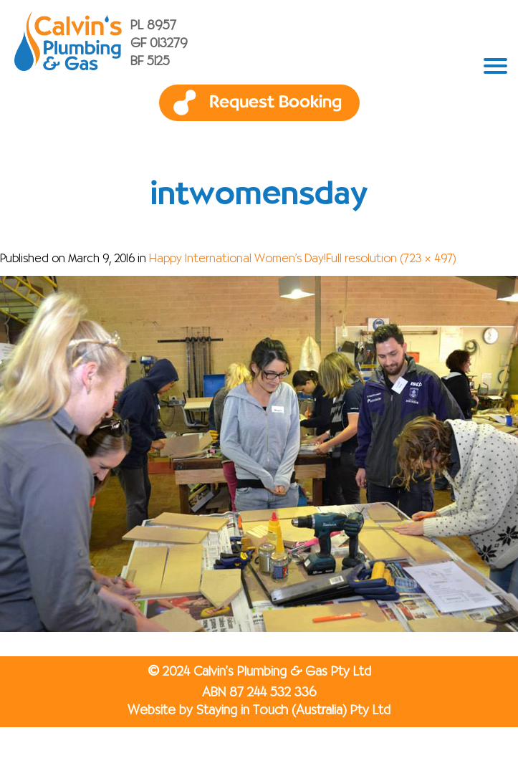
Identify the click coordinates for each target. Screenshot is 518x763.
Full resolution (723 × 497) (391, 259)
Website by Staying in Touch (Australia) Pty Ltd (259, 710)
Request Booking (275, 102)
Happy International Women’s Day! (237, 259)
